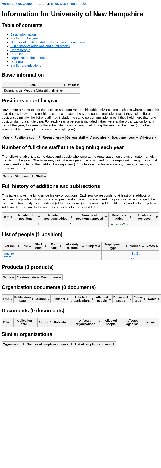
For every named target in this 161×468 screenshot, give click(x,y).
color (54, 3)
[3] (132, 257)
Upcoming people (73, 3)
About (16, 3)
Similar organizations (25, 65)
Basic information (23, 34)
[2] (137, 253)
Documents (18, 61)
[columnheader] (34, 84)
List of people (20, 50)
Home (6, 3)
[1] (132, 253)
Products (17, 54)
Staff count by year (24, 38)
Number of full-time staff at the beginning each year (48, 42)
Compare (30, 3)
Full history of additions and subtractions (40, 46)
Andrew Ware (120, 224)
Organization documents (28, 58)
